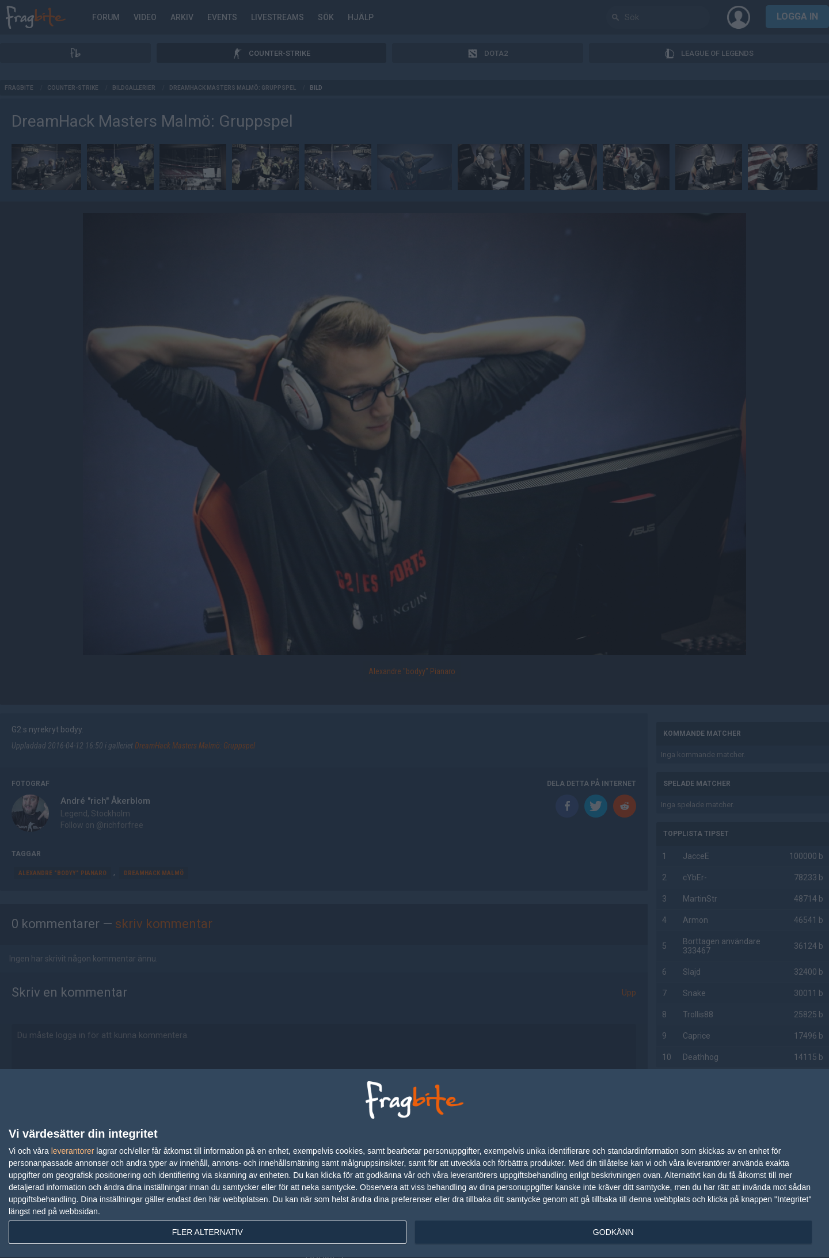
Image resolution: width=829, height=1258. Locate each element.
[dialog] (414, 1164)
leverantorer (72, 1151)
